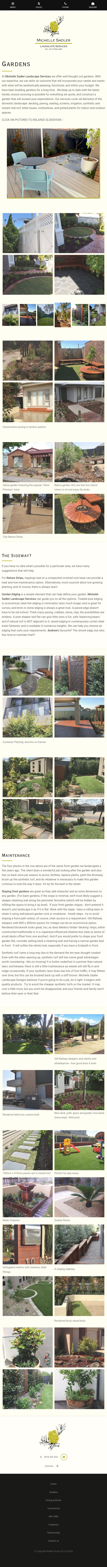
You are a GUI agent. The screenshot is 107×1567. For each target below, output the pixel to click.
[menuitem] (53, 1484)
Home (53, 1484)
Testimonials (53, 1532)
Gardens (53, 1492)
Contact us (53, 1540)
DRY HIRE (53, 1516)
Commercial (53, 1508)
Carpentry (53, 1524)
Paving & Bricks (53, 1500)
